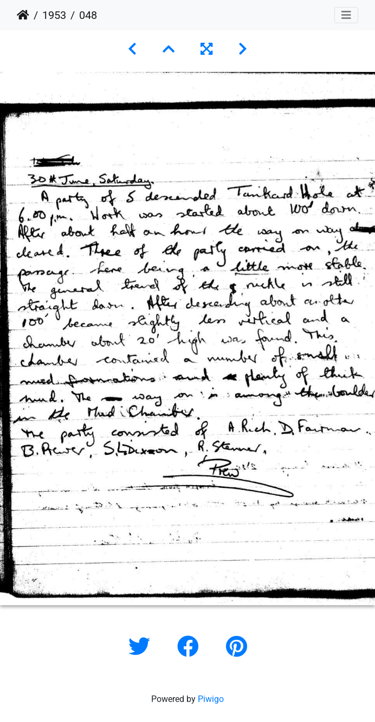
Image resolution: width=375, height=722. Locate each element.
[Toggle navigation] (346, 15)
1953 (54, 15)
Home (23, 15)
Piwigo (211, 699)
